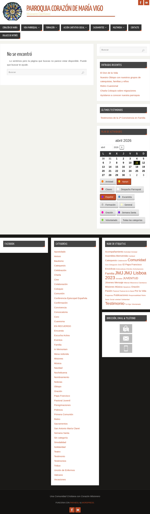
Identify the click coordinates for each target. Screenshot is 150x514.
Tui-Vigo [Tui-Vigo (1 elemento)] (128, 304)
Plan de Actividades (111, 131)
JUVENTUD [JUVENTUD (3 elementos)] (130, 278)
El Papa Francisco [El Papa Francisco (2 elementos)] (132, 264)
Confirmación (60, 302)
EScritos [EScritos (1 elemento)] (129, 269)
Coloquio (58, 289)
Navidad (58, 368)
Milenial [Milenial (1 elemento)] (127, 283)
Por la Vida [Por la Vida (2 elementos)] (140, 291)
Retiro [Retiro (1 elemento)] (143, 295)
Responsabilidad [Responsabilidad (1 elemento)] (135, 295)
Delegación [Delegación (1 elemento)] (113, 265)
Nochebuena (60, 372)
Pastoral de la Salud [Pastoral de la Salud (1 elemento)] (127, 291)
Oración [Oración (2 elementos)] (135, 286)
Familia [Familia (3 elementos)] (109, 273)
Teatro (57, 451)
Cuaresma (59, 321)
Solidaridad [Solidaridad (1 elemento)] (125, 299)
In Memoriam (60, 349)
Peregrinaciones (62, 405)
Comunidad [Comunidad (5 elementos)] (137, 260)
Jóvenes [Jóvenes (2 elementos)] (109, 282)
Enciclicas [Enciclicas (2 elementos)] (110, 268)
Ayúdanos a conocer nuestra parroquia (120, 95)
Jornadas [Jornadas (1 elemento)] (119, 278)
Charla (57, 275)
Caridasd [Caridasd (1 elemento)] (132, 256)
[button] (108, 182)
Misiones (58, 358)
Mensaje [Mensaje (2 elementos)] (119, 282)
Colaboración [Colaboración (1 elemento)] (122, 260)
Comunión (59, 293)
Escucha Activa (62, 335)
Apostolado (59, 251)
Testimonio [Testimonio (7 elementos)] (114, 303)
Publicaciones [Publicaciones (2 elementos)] (121, 295)
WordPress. (88, 503)
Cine (56, 279)
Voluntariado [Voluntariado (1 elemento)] (136, 304)
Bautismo (59, 261)
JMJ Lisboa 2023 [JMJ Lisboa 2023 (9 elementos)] (125, 275)
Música (57, 363)
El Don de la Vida (109, 73)
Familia (57, 344)
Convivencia (60, 307)
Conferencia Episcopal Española (70, 298)
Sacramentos (60, 423)
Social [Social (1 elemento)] (112, 299)
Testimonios (60, 461)
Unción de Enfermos (64, 470)
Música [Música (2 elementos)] (118, 286)
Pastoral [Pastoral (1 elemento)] (116, 291)
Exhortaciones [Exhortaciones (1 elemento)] (138, 269)
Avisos (57, 256)
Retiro (57, 419)
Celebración (60, 270)
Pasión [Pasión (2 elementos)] (108, 291)
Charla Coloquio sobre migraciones (118, 90)
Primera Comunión (63, 414)
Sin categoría (60, 437)
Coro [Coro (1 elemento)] (107, 265)
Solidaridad (59, 447)
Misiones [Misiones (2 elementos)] (109, 286)
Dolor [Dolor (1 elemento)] (120, 265)
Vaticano (58, 475)
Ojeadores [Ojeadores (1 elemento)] (127, 287)
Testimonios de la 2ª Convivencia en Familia (123, 117)
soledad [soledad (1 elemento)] (118, 299)
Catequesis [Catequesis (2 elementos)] (111, 260)
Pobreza (58, 409)
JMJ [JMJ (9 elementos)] (119, 272)
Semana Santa (61, 433)
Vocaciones (60, 479)
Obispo (57, 386)
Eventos (58, 340)
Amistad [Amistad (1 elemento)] (134, 252)
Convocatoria (60, 312)
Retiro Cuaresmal (109, 86)
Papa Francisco (62, 395)
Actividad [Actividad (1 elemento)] (127, 252)
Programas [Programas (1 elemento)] (109, 295)
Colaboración (60, 284)
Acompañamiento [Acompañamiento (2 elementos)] (114, 251)
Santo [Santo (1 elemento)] (107, 299)
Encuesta (59, 330)
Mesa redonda (61, 354)
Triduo (57, 465)
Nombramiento (61, 377)
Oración (58, 391)
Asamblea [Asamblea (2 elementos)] (110, 255)
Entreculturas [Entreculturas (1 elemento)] (121, 269)
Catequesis (59, 265)
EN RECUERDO (62, 326)
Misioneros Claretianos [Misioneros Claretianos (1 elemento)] (138, 283)
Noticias (58, 382)
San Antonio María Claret (67, 428)
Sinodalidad (60, 442)
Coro (56, 316)
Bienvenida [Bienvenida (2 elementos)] (122, 255)
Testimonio (59, 456)
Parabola (75, 503)
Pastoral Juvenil (62, 400)
